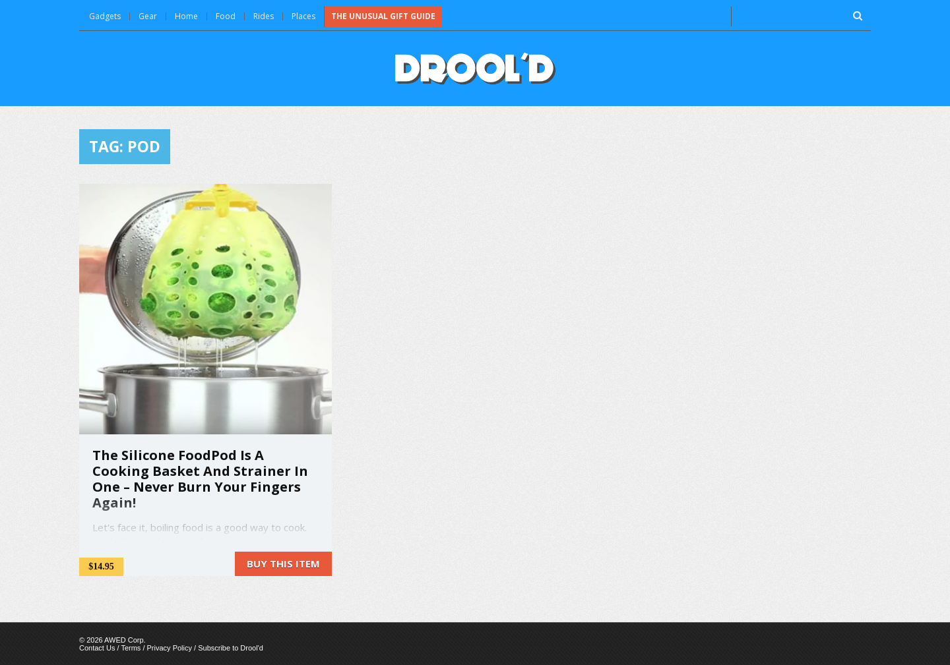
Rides (263, 16)
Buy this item (283, 563)
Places (303, 16)
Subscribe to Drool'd (230, 648)
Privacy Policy (169, 648)
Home (186, 16)
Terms (131, 648)
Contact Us (97, 648)
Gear (148, 16)
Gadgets (105, 16)
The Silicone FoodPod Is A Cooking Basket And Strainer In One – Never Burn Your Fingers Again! (200, 478)
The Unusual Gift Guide (383, 16)
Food (226, 16)
